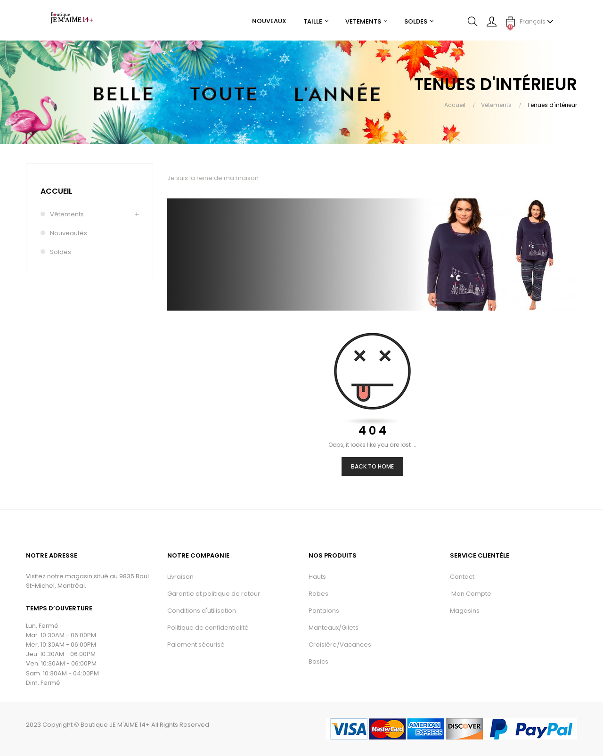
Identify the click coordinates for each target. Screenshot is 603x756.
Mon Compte (470, 593)
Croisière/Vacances (340, 644)
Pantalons (324, 610)
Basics (318, 661)
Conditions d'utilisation (201, 610)
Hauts (317, 576)
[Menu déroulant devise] (537, 22)
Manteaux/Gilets (334, 627)
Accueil (57, 191)
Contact (462, 576)
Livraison (180, 576)
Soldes (60, 251)
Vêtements (67, 214)
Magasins (465, 610)
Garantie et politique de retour (213, 593)
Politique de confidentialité (208, 627)
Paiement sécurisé (196, 644)
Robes (318, 593)
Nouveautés (68, 233)
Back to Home (372, 466)
